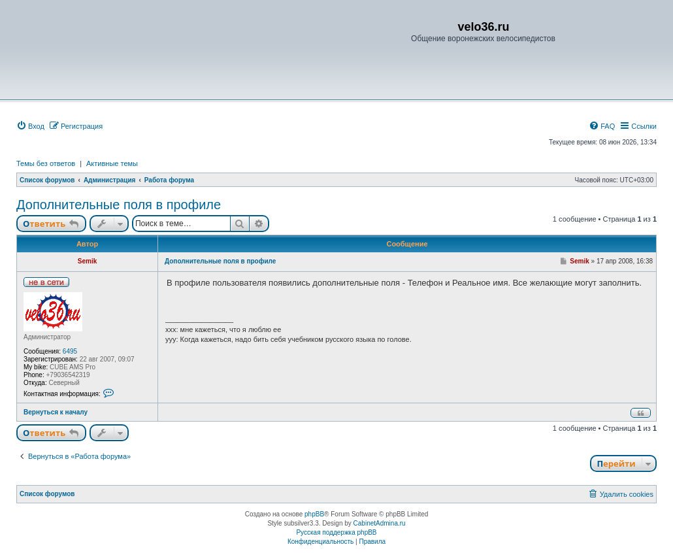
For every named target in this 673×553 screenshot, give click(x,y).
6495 (70, 351)
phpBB (314, 514)
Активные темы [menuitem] (112, 163)
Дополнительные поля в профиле (118, 204)
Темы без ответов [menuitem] (45, 163)
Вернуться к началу (56, 412)
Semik (87, 261)
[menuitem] (30, 126)
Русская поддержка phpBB (336, 532)
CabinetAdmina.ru (379, 523)
